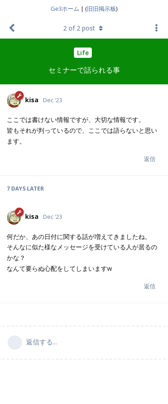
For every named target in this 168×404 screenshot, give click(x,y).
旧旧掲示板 (101, 8)
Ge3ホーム (65, 8)
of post (84, 28)
